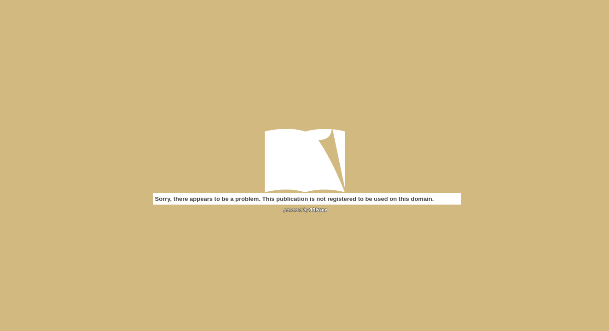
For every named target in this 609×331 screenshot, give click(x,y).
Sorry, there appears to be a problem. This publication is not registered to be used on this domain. (294, 198)
